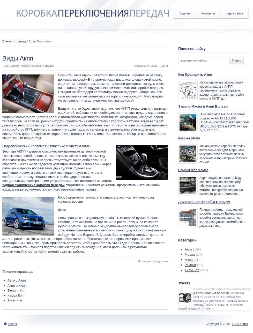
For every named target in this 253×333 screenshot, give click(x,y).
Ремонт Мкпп (189, 138)
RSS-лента (240, 324)
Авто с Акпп (17, 280)
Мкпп (189, 260)
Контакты (208, 13)
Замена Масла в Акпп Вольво (203, 106)
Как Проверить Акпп (195, 75)
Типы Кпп (15, 300)
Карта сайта (234, 13)
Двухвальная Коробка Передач (204, 202)
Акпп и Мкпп (17, 285)
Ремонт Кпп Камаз (193, 170)
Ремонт (190, 265)
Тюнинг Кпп (16, 290)
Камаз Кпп (16, 295)
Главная (185, 13)
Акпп (32, 41)
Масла (190, 254)
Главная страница (14, 41)
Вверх (12, 324)
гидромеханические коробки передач (33, 185)
